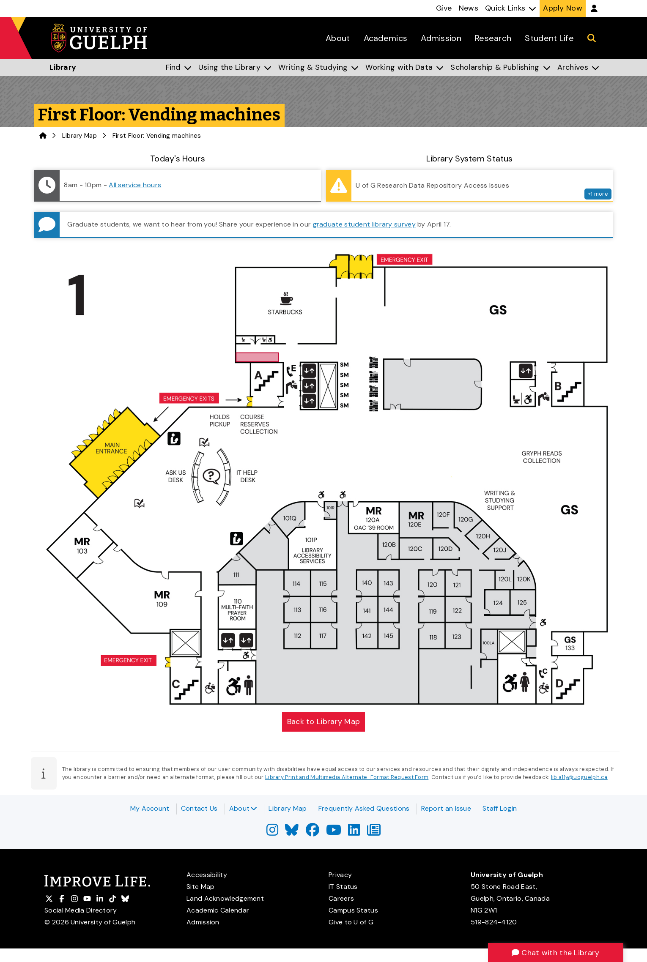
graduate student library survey (364, 224)
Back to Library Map (323, 721)
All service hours (135, 184)
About (243, 808)
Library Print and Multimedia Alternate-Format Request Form (346, 777)
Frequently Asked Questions (364, 808)
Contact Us (199, 808)
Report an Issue (446, 808)
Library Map (79, 135)
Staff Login (500, 808)
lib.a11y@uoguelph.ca (579, 777)
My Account (150, 808)
